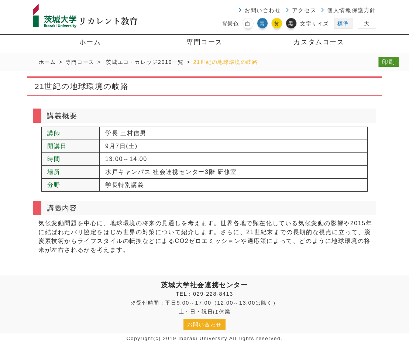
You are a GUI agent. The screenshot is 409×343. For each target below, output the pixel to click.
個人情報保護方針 (351, 10)
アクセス (304, 10)
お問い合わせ (262, 10)
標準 (343, 24)
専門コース (204, 42)
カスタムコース (318, 42)
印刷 (388, 62)
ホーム (90, 42)
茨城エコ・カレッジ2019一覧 (144, 62)
